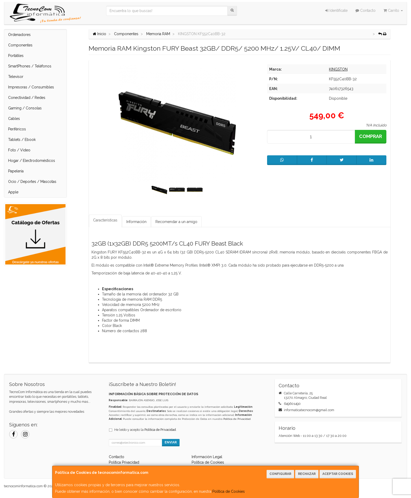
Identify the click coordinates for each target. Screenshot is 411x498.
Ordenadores (19, 35)
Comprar (370, 136)
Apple (13, 192)
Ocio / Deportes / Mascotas (32, 181)
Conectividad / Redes (26, 98)
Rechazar (307, 474)
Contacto (365, 10)
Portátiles (16, 56)
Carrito (393, 10)
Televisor (15, 77)
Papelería (16, 171)
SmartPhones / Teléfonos (29, 66)
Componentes (20, 45)
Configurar (280, 474)
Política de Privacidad (237, 418)
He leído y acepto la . (145, 430)
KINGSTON (338, 69)
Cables (14, 118)
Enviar (171, 442)
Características (105, 220)
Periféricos (17, 129)
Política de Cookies (228, 491)
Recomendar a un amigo (176, 222)
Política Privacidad (124, 462)
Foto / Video (19, 150)
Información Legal (207, 457)
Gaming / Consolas (25, 108)
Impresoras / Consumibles (31, 87)
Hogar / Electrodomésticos (31, 160)
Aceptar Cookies (337, 474)
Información (136, 222)
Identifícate (336, 10)
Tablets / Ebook (22, 139)
